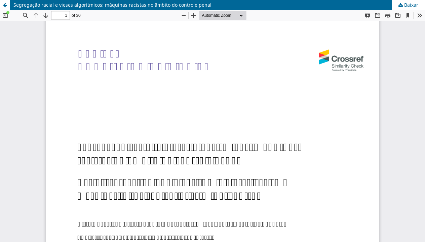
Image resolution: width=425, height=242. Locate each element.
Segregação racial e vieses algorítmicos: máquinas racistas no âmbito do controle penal (112, 5)
